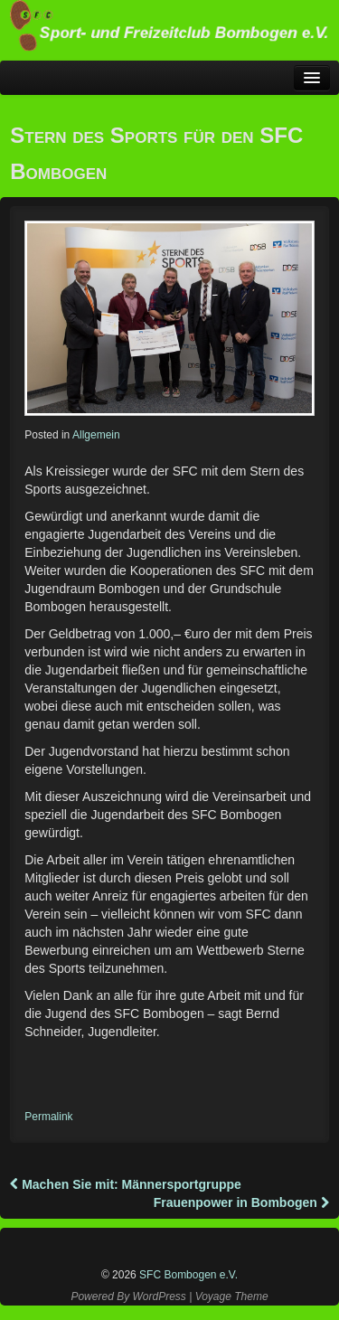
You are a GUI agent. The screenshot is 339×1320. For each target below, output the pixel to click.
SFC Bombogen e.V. (187, 1274)
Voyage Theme (231, 1296)
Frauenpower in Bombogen (241, 1202)
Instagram (171, 1242)
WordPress (158, 1296)
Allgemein (96, 435)
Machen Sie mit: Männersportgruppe (125, 1184)
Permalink (48, 1116)
